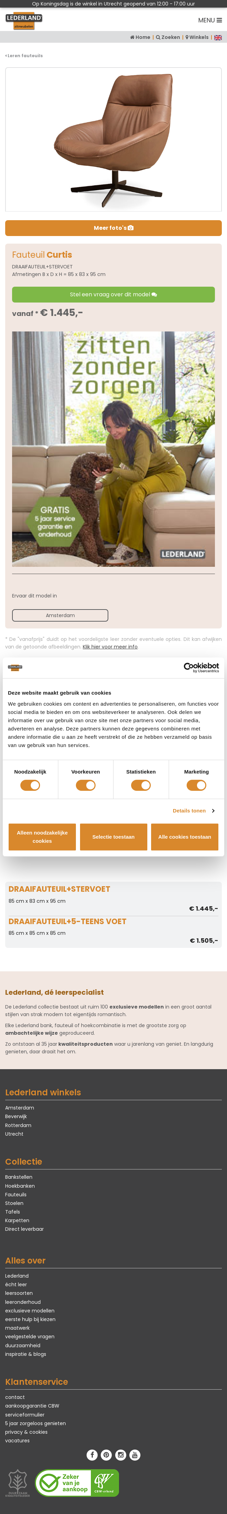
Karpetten (17, 1220)
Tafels (12, 1211)
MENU (210, 20)
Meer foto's (114, 228)
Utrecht (14, 1134)
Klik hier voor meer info (110, 646)
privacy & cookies (26, 1432)
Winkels (199, 37)
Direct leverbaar (24, 1229)
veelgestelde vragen (30, 1336)
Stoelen (14, 1203)
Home (143, 37)
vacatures (17, 1440)
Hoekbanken (20, 1186)
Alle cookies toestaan (184, 837)
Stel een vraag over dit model (113, 294)
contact (15, 1397)
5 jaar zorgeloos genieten (35, 1423)
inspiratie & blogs (25, 1354)
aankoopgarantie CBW (32, 1405)
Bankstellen (18, 1177)
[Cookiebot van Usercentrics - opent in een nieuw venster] (189, 668)
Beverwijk (16, 1116)
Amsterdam (60, 615)
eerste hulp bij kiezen (30, 1319)
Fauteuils (16, 1194)
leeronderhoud (23, 1302)
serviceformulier (25, 1414)
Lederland (17, 1275)
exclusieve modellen (30, 1310)
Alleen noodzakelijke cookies (42, 837)
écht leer (16, 1284)
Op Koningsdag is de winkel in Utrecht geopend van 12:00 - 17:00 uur (113, 3)
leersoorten (19, 1293)
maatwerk (17, 1327)
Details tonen (189, 811)
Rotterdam (18, 1125)
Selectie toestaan (113, 837)
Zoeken (170, 37)
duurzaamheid (22, 1345)
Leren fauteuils (24, 56)
